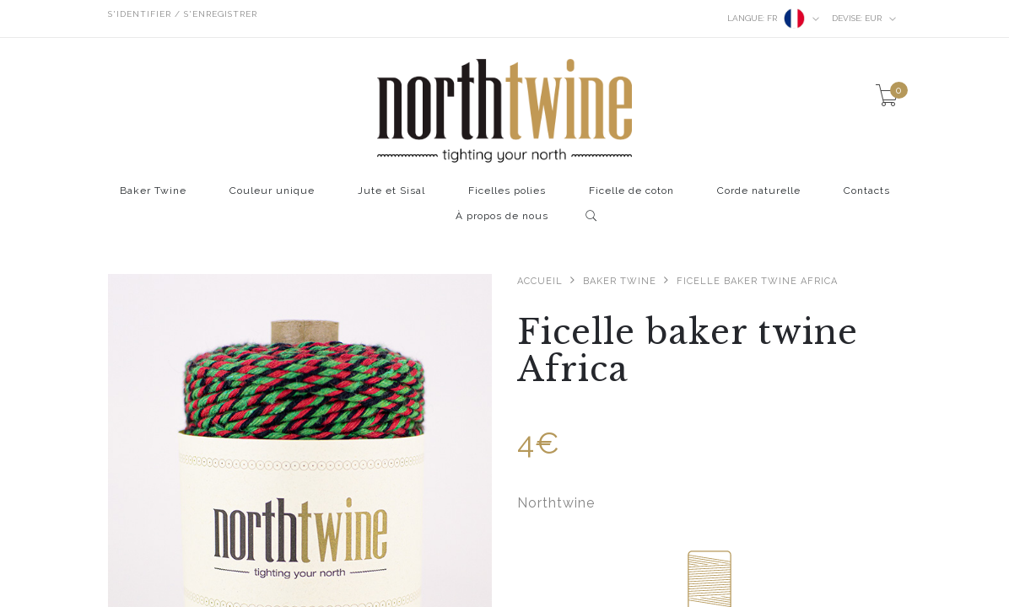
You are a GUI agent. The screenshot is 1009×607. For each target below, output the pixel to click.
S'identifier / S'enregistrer (182, 14)
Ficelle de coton (631, 190)
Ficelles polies (507, 190)
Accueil (540, 281)
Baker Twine (153, 190)
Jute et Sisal (391, 190)
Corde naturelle (759, 190)
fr (773, 18)
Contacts (867, 190)
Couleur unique (272, 190)
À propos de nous (502, 216)
